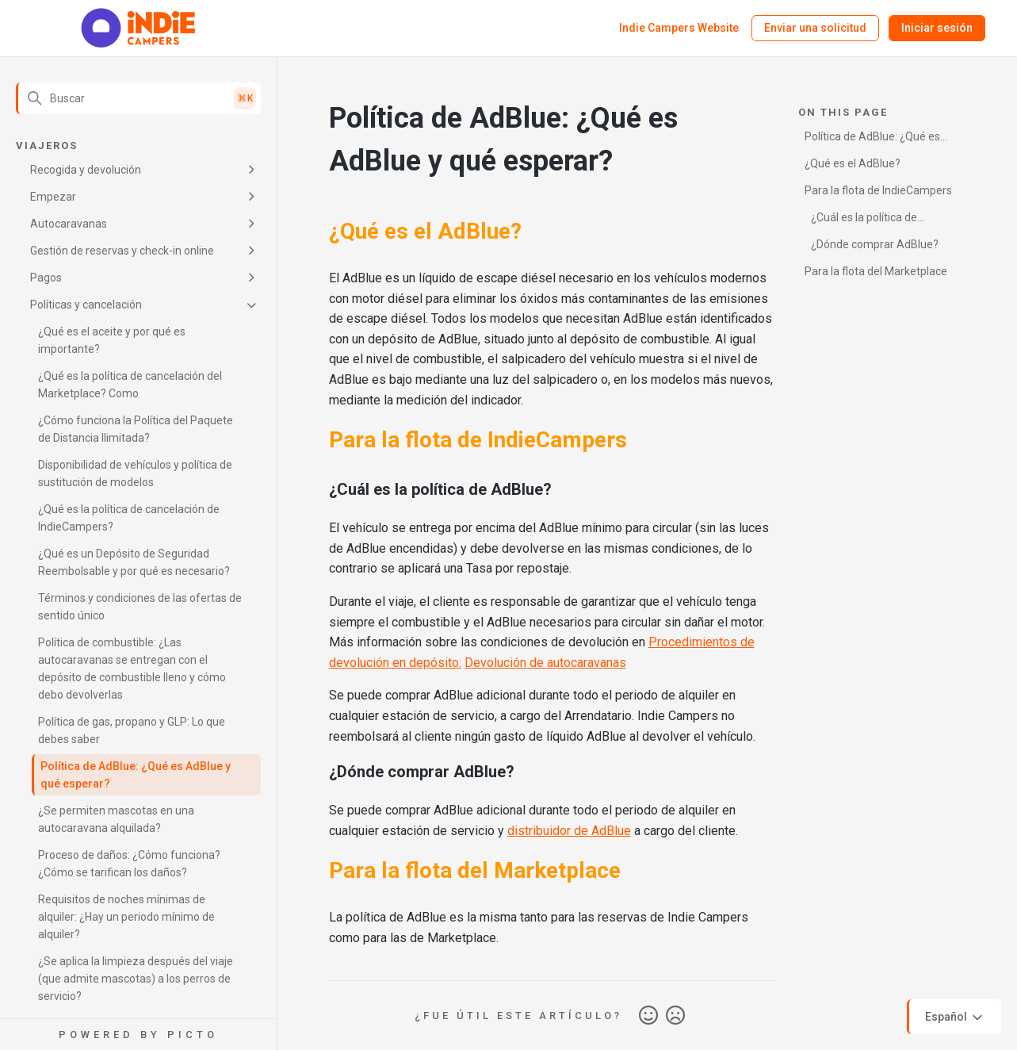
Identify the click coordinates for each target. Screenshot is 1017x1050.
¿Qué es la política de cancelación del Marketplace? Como (130, 385)
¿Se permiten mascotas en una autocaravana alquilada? (116, 819)
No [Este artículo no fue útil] (675, 1016)
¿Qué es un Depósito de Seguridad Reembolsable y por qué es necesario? (134, 562)
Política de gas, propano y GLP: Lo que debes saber (131, 730)
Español (955, 1017)
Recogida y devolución (85, 169)
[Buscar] (138, 98)
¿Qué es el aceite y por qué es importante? (111, 340)
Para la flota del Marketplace (876, 271)
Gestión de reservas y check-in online (122, 250)
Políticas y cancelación (86, 304)
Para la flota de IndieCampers (878, 190)
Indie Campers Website (679, 27)
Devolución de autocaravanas (545, 662)
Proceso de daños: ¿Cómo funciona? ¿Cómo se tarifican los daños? (129, 864)
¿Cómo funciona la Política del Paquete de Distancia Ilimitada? (135, 429)
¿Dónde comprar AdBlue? (875, 244)
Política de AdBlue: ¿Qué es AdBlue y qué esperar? (135, 775)
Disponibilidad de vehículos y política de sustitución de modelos (135, 473)
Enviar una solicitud (815, 27)
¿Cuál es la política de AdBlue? (861, 220)
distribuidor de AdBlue (569, 830)
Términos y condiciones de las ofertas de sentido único (140, 607)
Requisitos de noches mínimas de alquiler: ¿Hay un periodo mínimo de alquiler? (126, 917)
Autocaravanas (68, 223)
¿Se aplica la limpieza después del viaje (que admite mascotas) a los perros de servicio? (135, 978)
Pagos (46, 277)
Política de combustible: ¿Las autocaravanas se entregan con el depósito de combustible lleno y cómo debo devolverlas (132, 668)
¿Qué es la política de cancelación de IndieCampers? (129, 518)
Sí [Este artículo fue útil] (648, 1016)
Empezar (53, 196)
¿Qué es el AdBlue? (852, 163)
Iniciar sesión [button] (937, 27)
